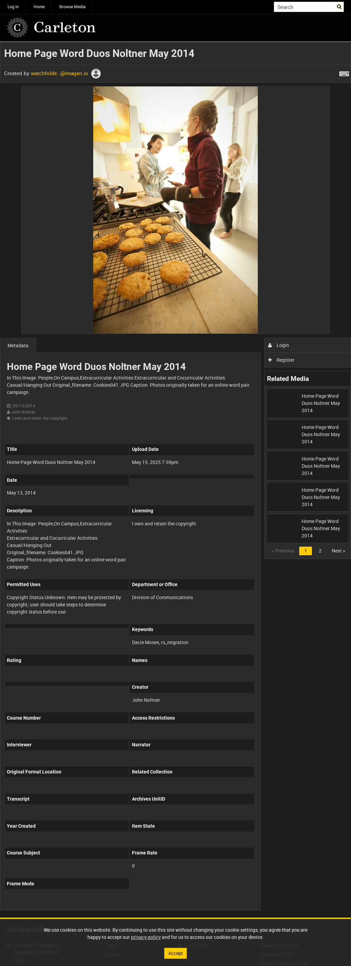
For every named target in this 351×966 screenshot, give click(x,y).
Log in (13, 6)
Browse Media (72, 6)
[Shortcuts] (344, 72)
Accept (175, 953)
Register (281, 360)
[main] (175, 480)
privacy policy (146, 937)
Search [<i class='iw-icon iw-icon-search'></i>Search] (340, 6)
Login (278, 345)
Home (39, 6)
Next (338, 550)
